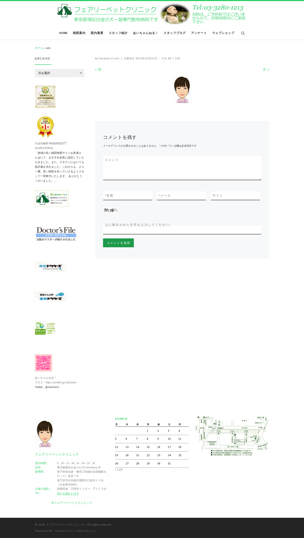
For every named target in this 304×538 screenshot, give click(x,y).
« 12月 (119, 470)
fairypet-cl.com (109, 58)
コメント (112, 160)
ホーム (39, 48)
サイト (217, 195)
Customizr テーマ (65, 530)
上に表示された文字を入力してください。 (139, 225)
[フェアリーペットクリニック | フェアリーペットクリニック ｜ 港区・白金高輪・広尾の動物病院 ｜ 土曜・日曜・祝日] (152, 13)
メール (165, 195)
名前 (109, 195)
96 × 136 (173, 58)
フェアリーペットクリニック (65, 524)
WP (50, 530)
